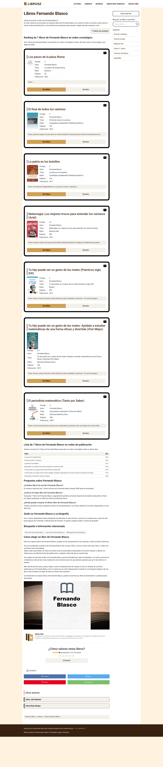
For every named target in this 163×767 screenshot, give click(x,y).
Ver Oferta (46, 89)
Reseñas (99, 4)
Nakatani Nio (118, 44)
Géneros (88, 4)
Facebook (45, 676)
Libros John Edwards (33, 699)
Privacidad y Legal (55, 732)
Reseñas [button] (86, 89)
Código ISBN (133, 4)
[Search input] (125, 24)
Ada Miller (117, 58)
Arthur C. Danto (119, 49)
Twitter (88, 676)
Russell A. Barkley (120, 34)
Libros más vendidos (115, 4)
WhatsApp (89, 682)
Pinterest (44, 682)
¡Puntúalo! (66, 660)
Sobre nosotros (29, 732)
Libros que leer (125, 14)
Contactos (65, 732)
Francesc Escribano (121, 53)
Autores (77, 4)
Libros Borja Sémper (33, 706)
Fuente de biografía (91, 521)
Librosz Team (39, 634)
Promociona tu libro (41, 732)
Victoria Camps (119, 39)
